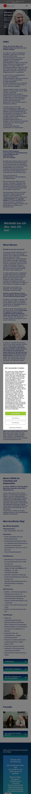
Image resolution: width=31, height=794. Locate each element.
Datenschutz (12, 427)
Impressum (19, 427)
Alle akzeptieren (15, 413)
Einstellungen (15, 422)
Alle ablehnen (15, 418)
